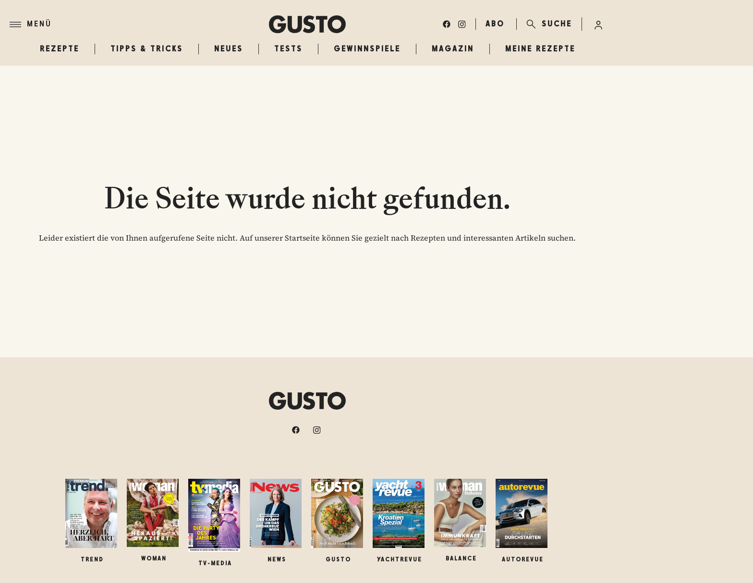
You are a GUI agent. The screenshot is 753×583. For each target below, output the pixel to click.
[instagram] (462, 24)
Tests (288, 48)
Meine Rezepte (540, 48)
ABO (495, 23)
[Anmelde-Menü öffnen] (598, 24)
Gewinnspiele (367, 48)
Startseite (302, 237)
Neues (228, 48)
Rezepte (59, 48)
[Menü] (139, 24)
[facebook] (446, 24)
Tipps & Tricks (146, 48)
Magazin (453, 48)
